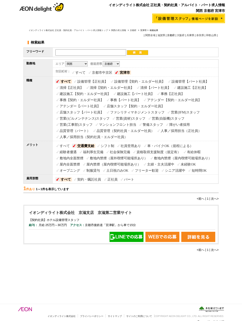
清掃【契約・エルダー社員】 (112, 87)
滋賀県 (161, 35)
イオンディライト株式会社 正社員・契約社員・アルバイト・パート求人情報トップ (68, 30)
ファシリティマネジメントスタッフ (137, 112)
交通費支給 (85, 146)
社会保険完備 (120, 152)
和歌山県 (211, 35)
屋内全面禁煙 (70, 164)
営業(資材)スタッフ (130, 118)
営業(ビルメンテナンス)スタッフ (85, 118)
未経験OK (188, 164)
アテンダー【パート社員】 (80, 106)
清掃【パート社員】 (155, 87)
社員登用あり (131, 146)
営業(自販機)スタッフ (168, 118)
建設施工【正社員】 (192, 87)
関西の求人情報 (119, 30)
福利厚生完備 (93, 152)
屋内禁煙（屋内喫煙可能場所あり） (113, 164)
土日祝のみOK (117, 170)
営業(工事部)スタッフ (76, 124)
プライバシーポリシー (91, 316)
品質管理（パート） (75, 131)
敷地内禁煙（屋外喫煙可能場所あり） (119, 158)
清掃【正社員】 (71, 87)
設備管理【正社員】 (92, 81)
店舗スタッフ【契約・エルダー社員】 (136, 106)
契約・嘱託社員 (89, 179)
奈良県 (200, 35)
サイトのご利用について (139, 316)
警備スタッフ (153, 124)
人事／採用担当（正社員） (181, 131)
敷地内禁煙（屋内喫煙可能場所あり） (183, 158)
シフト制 (107, 146)
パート (129, 179)
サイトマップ (115, 316)
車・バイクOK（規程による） (170, 146)
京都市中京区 (102, 72)
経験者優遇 (68, 152)
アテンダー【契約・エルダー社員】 (174, 100)
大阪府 (180, 35)
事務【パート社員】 (125, 100)
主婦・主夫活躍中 (160, 164)
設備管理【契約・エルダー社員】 (139, 81)
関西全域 (150, 35)
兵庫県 (190, 35)
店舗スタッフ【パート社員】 (82, 112)
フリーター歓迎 (147, 170)
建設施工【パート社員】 (135, 94)
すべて (80, 72)
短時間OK (199, 170)
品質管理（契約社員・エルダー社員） (125, 131)
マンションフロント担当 (117, 124)
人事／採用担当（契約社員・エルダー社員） (94, 137)
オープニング (70, 170)
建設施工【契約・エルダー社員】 (85, 94)
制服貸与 (93, 170)
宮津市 (125, 72)
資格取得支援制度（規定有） (158, 152)
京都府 (133, 30)
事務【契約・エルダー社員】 (82, 100)
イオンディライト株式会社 (62, 316)
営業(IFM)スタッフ (185, 112)
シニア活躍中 (175, 170)
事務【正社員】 (172, 94)
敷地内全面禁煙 (71, 158)
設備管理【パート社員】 (190, 81)
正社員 (112, 179)
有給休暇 (194, 152)
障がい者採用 (179, 124)
